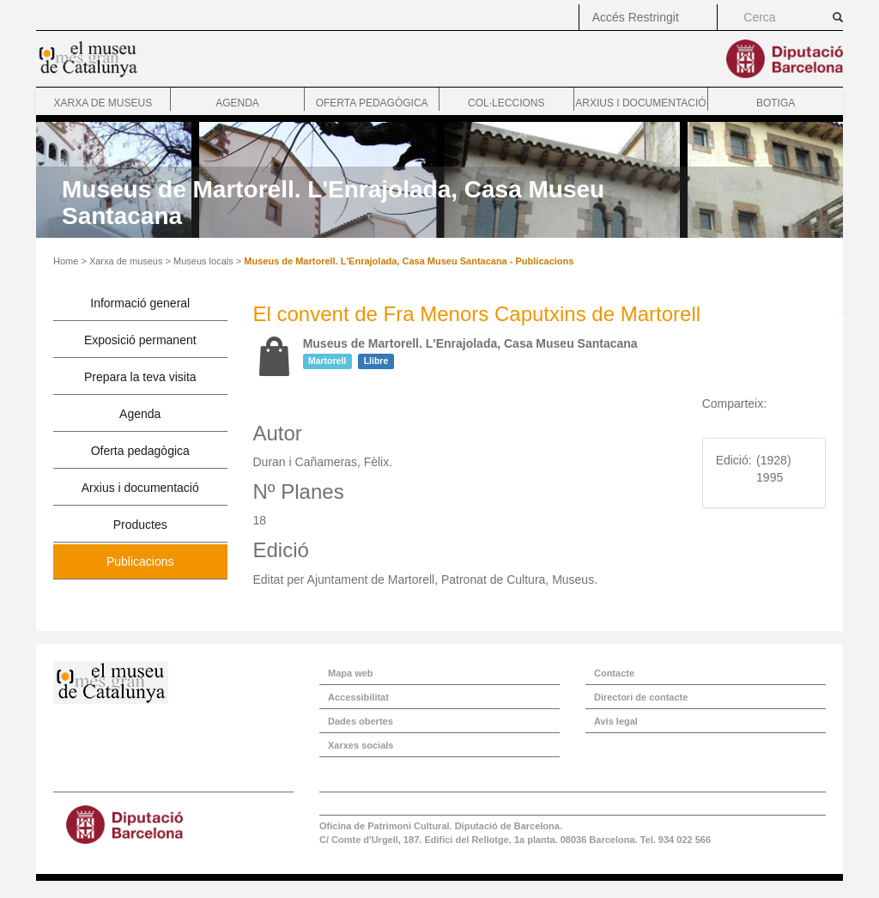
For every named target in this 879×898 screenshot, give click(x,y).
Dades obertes (360, 721)
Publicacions (140, 561)
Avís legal (616, 721)
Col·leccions (506, 103)
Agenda (237, 103)
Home (65, 261)
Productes (140, 524)
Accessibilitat (358, 697)
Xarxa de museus (102, 103)
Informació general (140, 303)
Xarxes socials (360, 745)
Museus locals (203, 261)
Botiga (775, 103)
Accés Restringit (635, 17)
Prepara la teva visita (140, 377)
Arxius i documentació (640, 103)
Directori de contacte (641, 697)
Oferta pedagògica (372, 103)
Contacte (614, 673)
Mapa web (350, 673)
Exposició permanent (140, 340)
